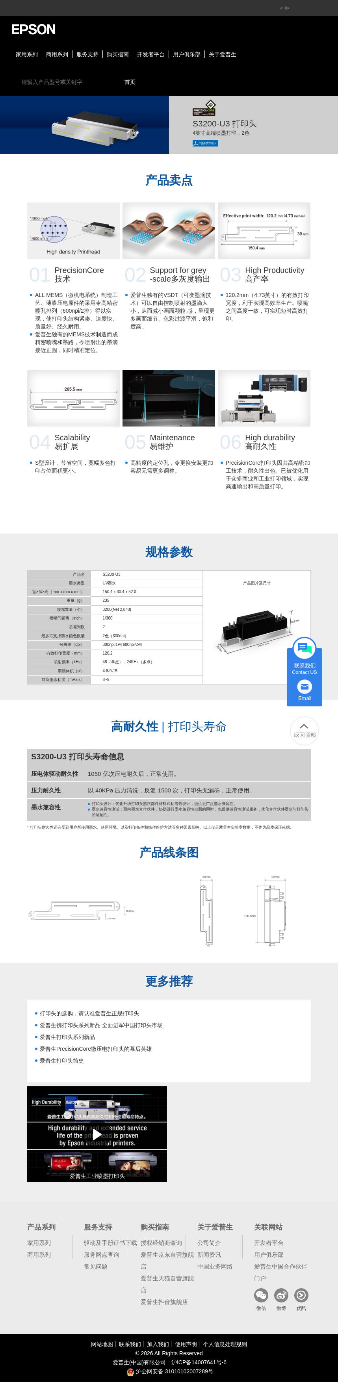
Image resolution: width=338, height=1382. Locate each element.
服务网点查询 (101, 1254)
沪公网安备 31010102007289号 (170, 1371)
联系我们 (130, 1344)
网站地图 (102, 1344)
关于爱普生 (222, 54)
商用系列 (57, 54)
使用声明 (186, 1344)
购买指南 (118, 54)
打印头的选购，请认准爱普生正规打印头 (89, 1013)
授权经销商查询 (161, 1242)
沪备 (199, 1362)
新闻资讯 (209, 1254)
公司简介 (209, 1242)
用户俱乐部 (187, 54)
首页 (130, 82)
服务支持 (87, 54)
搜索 (95, 82)
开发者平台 (151, 54)
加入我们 (158, 1344)
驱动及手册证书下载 (110, 1242)
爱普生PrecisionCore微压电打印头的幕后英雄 (96, 1049)
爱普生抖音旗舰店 (164, 1302)
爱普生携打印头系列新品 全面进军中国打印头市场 (101, 1025)
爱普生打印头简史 (62, 1060)
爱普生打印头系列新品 (67, 1037)
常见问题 (96, 1266)
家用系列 (27, 54)
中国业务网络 (215, 1266)
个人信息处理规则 (225, 1344)
